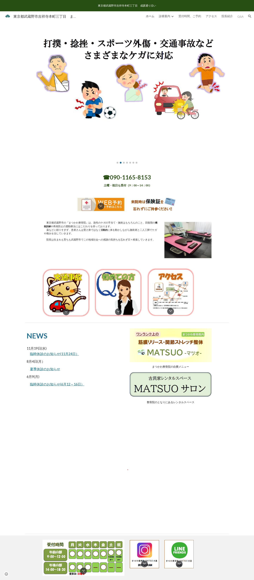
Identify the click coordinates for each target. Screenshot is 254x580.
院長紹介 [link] (227, 16)
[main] (127, 180)
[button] (250, 16)
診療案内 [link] (164, 16)
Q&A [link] (240, 16)
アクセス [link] (211, 16)
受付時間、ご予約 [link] (190, 16)
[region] (127, 5)
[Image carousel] (127, 94)
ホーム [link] (150, 16)
